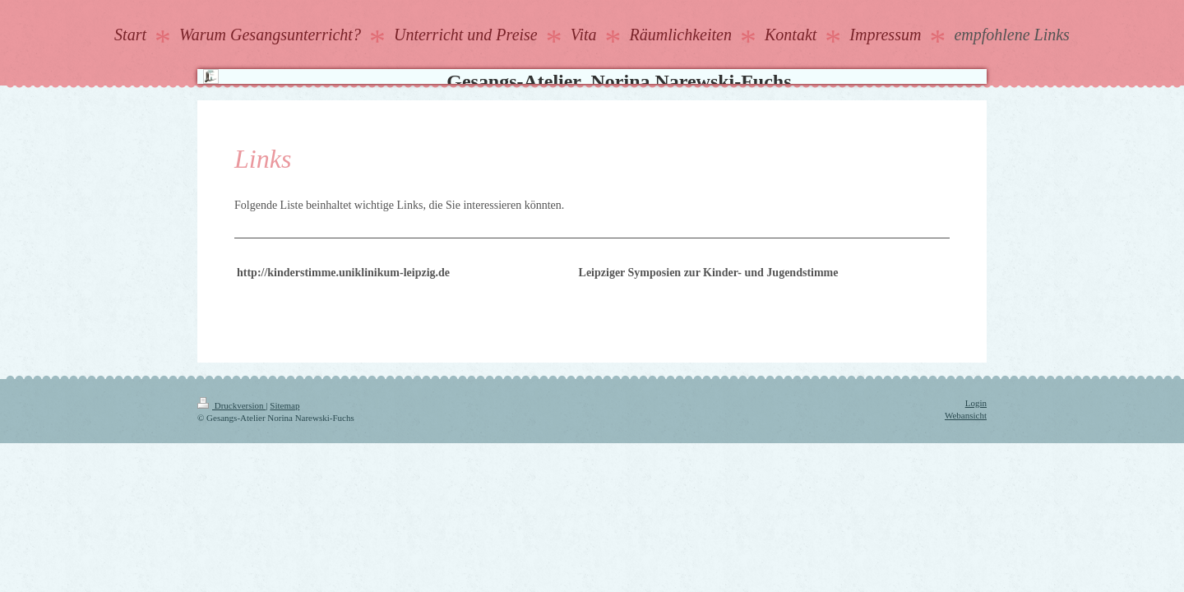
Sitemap (284, 405)
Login (976, 403)
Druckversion (231, 405)
